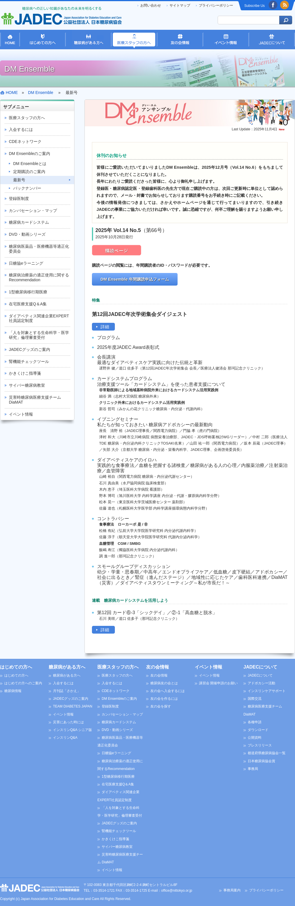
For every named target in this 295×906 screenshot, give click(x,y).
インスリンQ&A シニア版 (72, 730)
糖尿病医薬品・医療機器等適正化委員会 (39, 248)
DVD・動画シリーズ (27, 234)
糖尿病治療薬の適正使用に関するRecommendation (39, 277)
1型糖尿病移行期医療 (28, 292)
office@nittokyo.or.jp (176, 891)
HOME (12, 92)
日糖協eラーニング (26, 263)
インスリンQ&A (65, 738)
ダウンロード (258, 730)
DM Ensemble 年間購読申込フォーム (135, 279)
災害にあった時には (68, 722)
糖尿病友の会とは (164, 683)
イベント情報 (21, 414)
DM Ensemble (40, 92)
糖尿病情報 (12, 691)
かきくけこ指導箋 (25, 373)
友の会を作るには (164, 699)
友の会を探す (160, 706)
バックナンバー (27, 188)
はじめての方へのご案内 (23, 683)
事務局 (253, 769)
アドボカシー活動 (261, 683)
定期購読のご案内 (29, 171)
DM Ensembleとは (29, 163)
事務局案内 (232, 890)
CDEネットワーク (25, 141)
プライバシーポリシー (216, 5)
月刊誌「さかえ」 (66, 691)
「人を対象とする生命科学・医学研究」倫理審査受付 (39, 335)
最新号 (19, 180)
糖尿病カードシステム (29, 222)
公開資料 (254, 738)
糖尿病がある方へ (67, 667)
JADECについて (260, 667)
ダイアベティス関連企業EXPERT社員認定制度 (39, 318)
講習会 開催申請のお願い (218, 683)
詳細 (105, 326)
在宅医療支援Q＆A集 (28, 304)
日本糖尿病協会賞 (261, 761)
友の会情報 (157, 667)
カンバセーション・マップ (33, 210)
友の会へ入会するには (167, 691)
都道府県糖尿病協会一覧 (267, 753)
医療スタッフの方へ (27, 117)
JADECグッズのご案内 (29, 349)
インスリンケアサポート (267, 691)
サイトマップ (180, 5)
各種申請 (254, 722)
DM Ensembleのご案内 (29, 153)
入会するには (21, 129)
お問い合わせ (150, 5)
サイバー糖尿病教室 (27, 385)
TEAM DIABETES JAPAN (72, 706)
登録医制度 (19, 198)
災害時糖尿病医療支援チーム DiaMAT (35, 399)
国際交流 (254, 699)
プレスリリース (260, 745)
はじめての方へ (16, 667)
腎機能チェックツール (29, 361)
